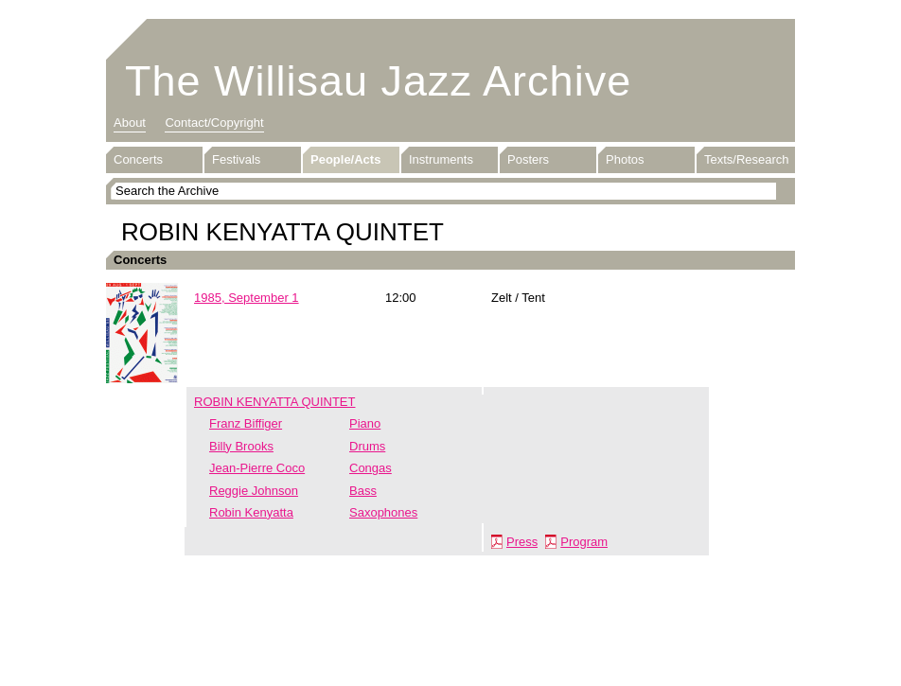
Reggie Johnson (253, 491)
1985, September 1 (246, 297)
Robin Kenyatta (251, 512)
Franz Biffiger (245, 423)
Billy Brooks (241, 446)
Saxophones (383, 512)
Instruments (441, 159)
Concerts (138, 159)
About (130, 122)
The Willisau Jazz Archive (378, 81)
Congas (370, 468)
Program (584, 542)
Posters (528, 159)
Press (522, 542)
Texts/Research (746, 159)
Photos (625, 159)
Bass (363, 491)
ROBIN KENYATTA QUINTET (274, 402)
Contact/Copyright (214, 122)
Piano (364, 423)
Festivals (236, 159)
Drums (367, 446)
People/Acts (345, 159)
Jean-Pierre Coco (257, 468)
